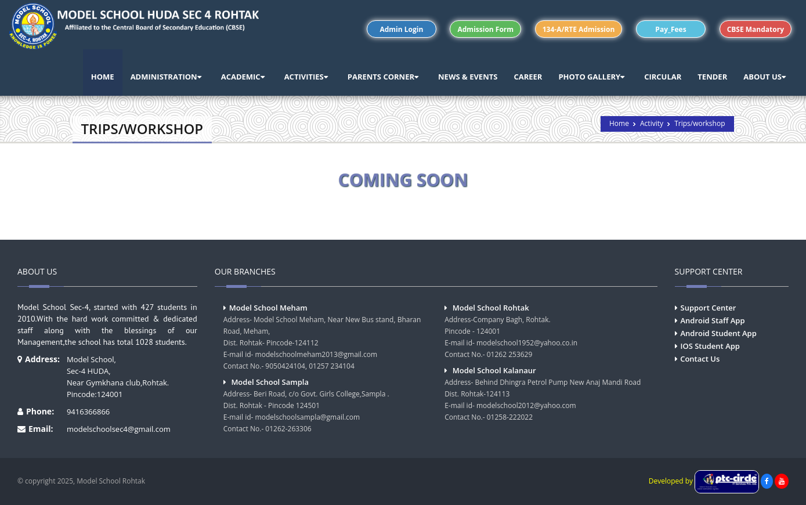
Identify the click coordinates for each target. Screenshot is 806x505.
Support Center (708, 307)
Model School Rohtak (491, 307)
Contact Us (700, 359)
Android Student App (719, 333)
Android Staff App (713, 320)
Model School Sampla (270, 382)
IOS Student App (710, 346)
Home (619, 123)
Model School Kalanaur (494, 370)
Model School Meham (268, 307)
